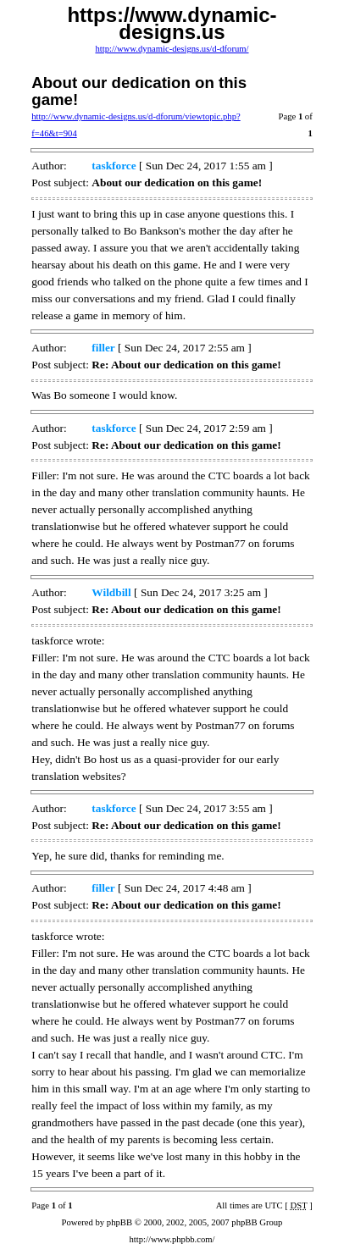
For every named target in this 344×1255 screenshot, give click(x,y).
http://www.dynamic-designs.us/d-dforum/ (171, 48)
